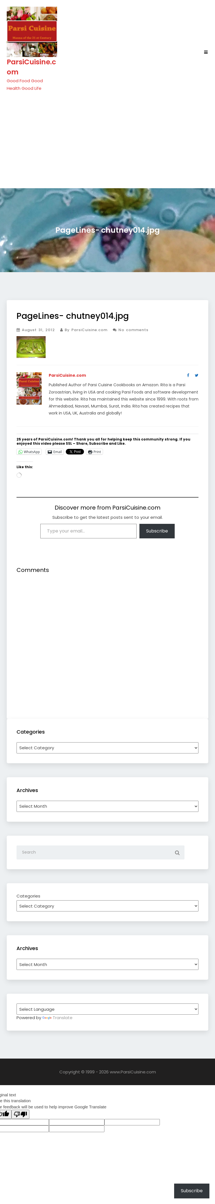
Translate (57, 1018)
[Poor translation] (20, 1114)
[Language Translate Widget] (107, 1009)
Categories (28, 896)
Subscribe (157, 531)
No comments (130, 330)
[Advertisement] (107, 139)
